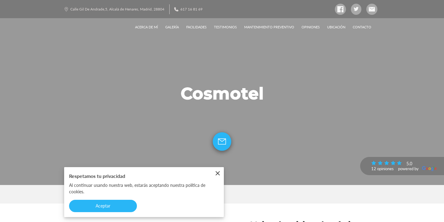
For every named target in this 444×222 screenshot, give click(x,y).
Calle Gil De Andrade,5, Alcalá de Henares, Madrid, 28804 (114, 9)
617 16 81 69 (188, 9)
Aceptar (103, 205)
